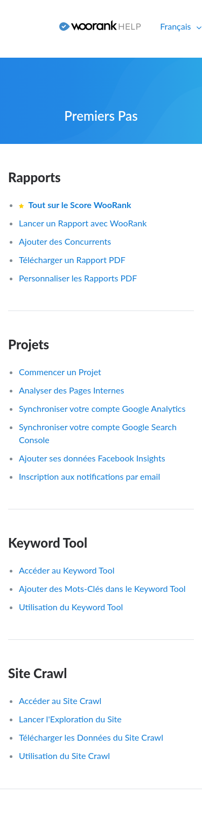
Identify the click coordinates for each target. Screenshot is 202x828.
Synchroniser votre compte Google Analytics (102, 408)
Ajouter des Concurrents (65, 241)
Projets (28, 344)
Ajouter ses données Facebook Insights (92, 458)
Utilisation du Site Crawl (64, 755)
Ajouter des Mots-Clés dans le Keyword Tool (102, 588)
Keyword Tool (47, 542)
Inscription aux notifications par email (89, 476)
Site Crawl (37, 673)
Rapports (34, 177)
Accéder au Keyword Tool (67, 570)
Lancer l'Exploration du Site (70, 719)
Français (176, 26)
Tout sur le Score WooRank (79, 204)
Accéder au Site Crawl (60, 700)
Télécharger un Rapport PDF (72, 259)
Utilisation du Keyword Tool (71, 607)
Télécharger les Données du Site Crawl (91, 737)
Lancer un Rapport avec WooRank (83, 223)
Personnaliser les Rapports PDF (78, 278)
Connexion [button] (26, 26)
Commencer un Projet (60, 372)
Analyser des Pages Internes (71, 390)
